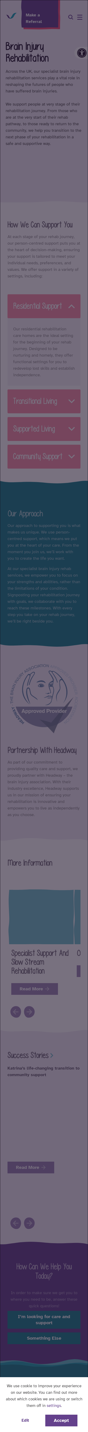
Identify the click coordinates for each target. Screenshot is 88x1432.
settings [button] (54, 1405)
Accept (61, 1420)
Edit (25, 1420)
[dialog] (44, 716)
